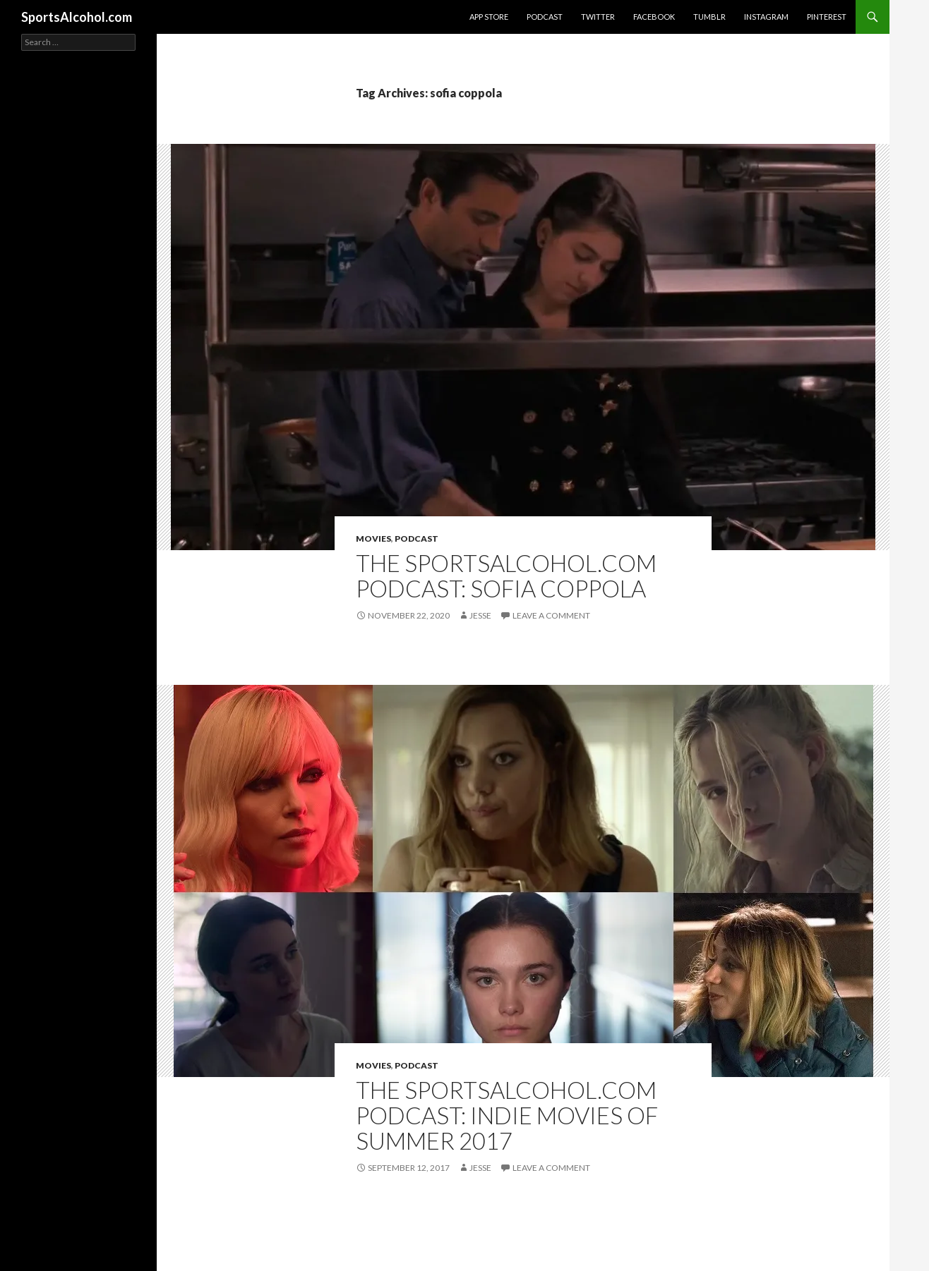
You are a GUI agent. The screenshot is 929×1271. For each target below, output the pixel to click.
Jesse (480, 615)
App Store (488, 16)
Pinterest (826, 16)
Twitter (598, 16)
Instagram (766, 16)
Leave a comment (551, 615)
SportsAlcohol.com (76, 17)
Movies (373, 538)
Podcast (545, 16)
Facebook (654, 16)
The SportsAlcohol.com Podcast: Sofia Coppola (506, 575)
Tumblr (709, 16)
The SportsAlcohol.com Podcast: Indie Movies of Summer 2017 (507, 1115)
